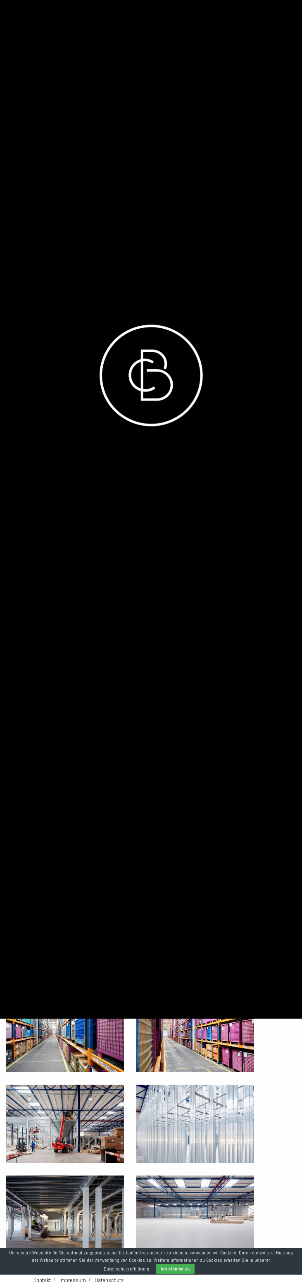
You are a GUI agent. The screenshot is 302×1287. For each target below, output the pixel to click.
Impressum (72, 1280)
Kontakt (42, 1280)
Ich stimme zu (175, 1269)
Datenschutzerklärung (126, 1269)
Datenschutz (109, 1280)
